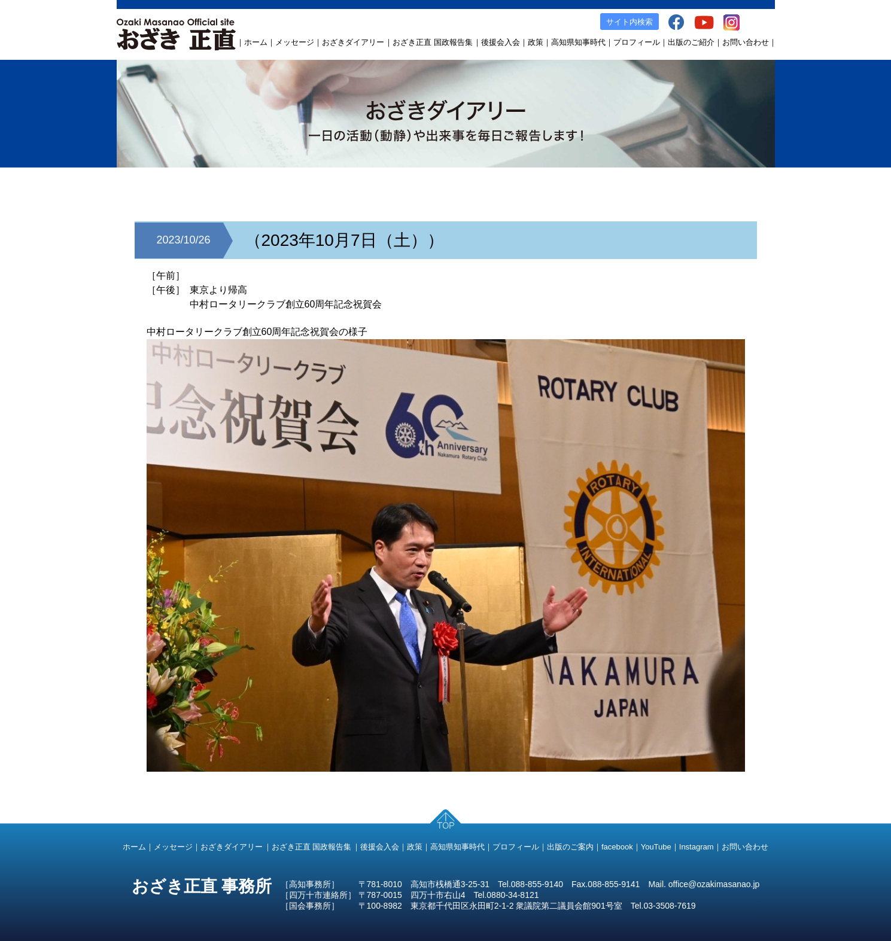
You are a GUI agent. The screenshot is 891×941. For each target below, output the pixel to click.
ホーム (255, 42)
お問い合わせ (745, 42)
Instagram (696, 846)
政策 (535, 42)
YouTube (656, 846)
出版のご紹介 (691, 42)
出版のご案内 (570, 846)
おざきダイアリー (353, 42)
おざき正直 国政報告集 (433, 42)
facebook (617, 846)
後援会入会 (500, 42)
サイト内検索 (629, 21)
